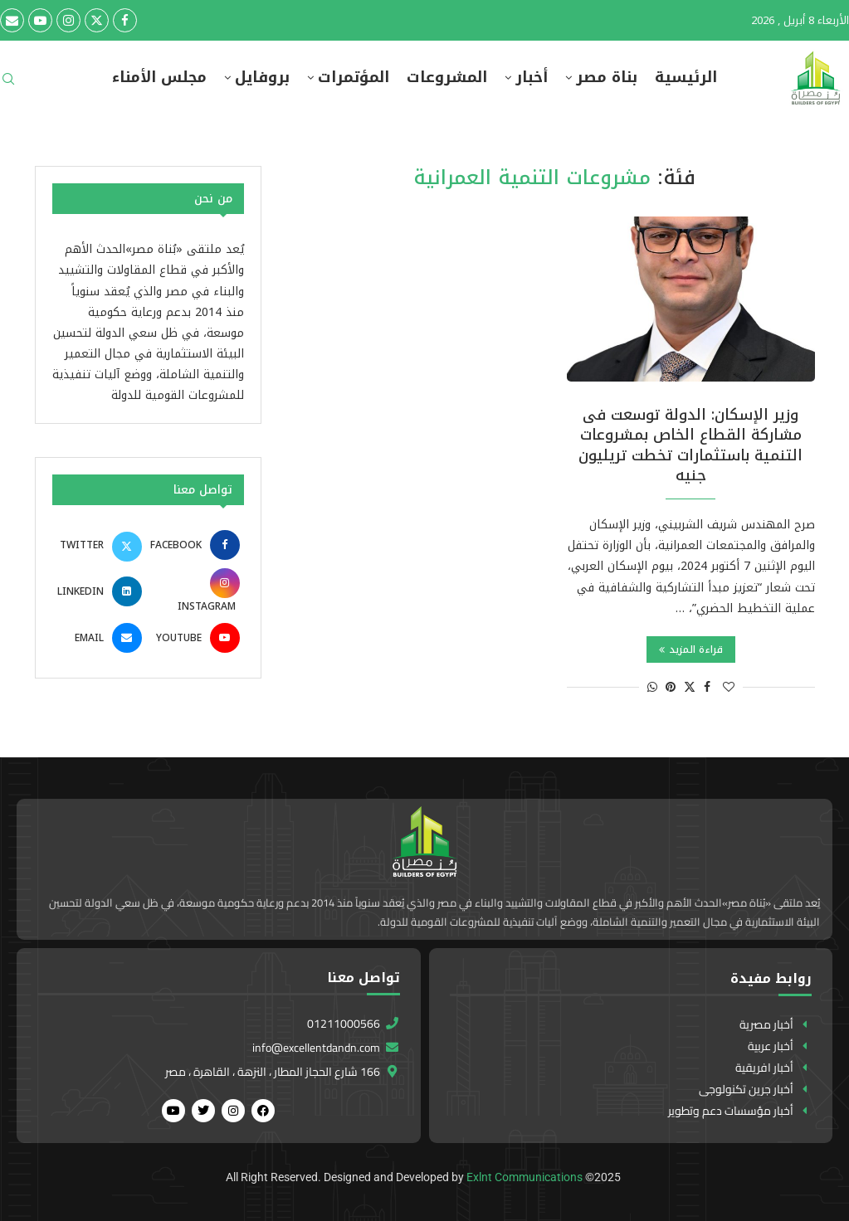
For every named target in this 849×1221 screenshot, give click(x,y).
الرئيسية (686, 77)
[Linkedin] (99, 591)
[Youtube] (40, 20)
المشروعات (447, 77)
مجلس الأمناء (159, 77)
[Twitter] (97, 20)
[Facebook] (125, 20)
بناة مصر (606, 77)
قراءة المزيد (691, 649)
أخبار (531, 77)
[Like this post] (728, 687)
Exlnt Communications (524, 1177)
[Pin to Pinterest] (671, 687)
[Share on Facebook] (707, 687)
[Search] (8, 84)
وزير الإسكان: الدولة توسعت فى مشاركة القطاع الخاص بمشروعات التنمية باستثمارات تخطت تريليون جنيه (690, 445)
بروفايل (262, 77)
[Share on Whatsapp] (652, 687)
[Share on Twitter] (689, 687)
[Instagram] (68, 20)
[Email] (12, 20)
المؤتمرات (353, 77)
